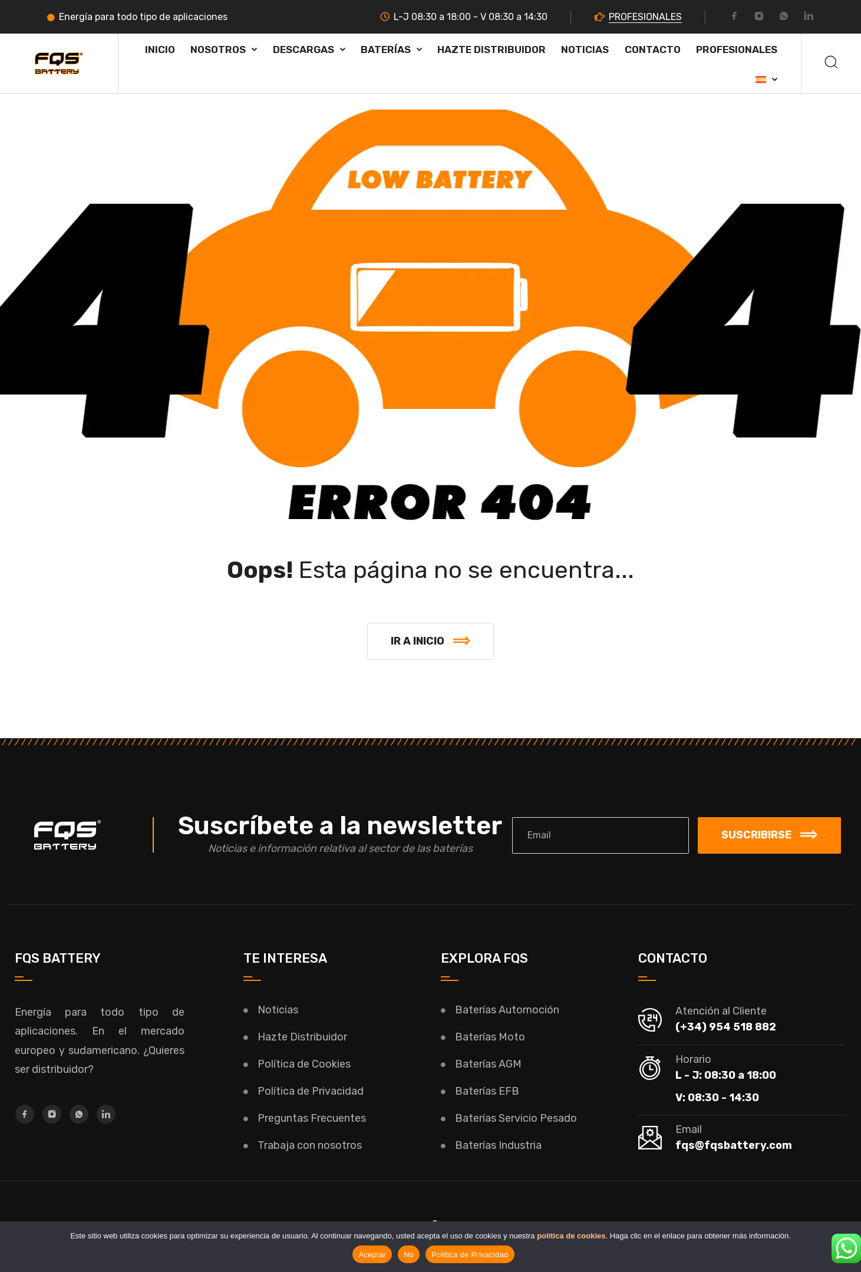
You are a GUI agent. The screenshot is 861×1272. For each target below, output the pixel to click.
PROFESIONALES (645, 16)
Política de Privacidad (470, 1254)
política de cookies (571, 1235)
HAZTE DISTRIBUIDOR (491, 49)
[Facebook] (734, 17)
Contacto (653, 49)
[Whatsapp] (783, 17)
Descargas (303, 49)
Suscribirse (769, 834)
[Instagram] (759, 17)
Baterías (386, 49)
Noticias (585, 49)
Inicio (160, 49)
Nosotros (218, 49)
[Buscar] (831, 63)
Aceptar (372, 1254)
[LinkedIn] (808, 17)
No (409, 1254)
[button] (430, 641)
